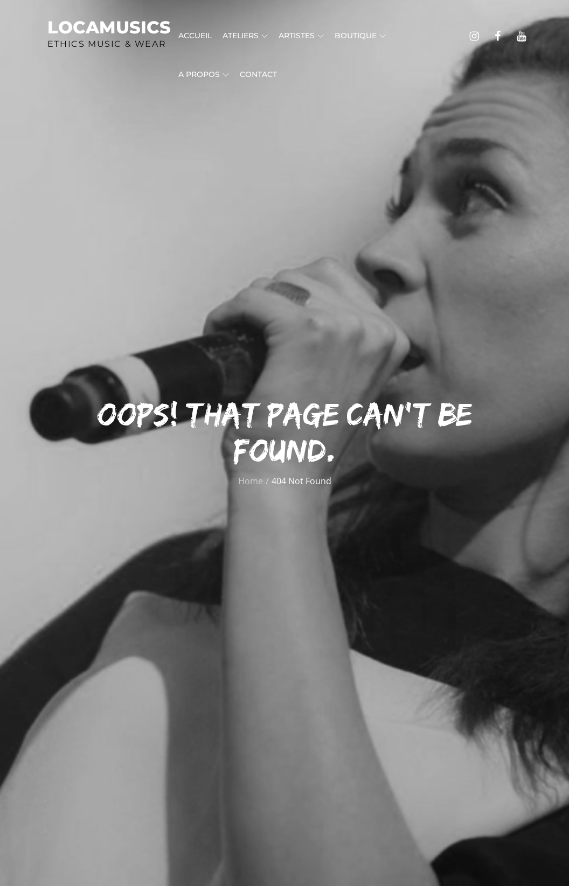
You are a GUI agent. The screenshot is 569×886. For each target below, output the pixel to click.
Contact (258, 74)
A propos (203, 74)
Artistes (301, 35)
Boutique (360, 35)
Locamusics (109, 27)
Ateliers (245, 35)
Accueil (195, 35)
